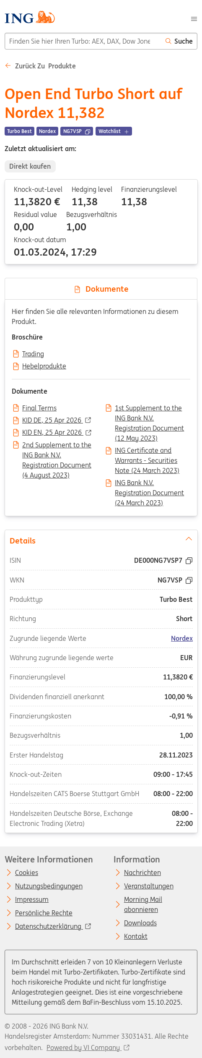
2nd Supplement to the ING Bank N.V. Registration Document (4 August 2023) (56, 445)
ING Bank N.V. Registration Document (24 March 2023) (149, 483)
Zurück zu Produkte (40, 66)
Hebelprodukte (44, 366)
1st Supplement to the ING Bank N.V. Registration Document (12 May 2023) (149, 409)
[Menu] (194, 18)
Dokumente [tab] (101, 289)
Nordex (182, 638)
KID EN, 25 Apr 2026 (52, 432)
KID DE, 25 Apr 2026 (52, 420)
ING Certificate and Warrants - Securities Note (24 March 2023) (147, 451)
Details (100, 540)
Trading (33, 354)
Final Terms (39, 408)
